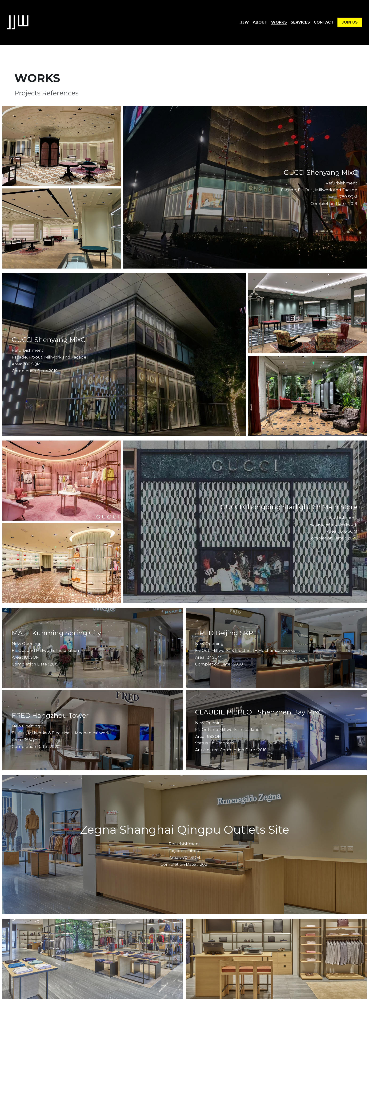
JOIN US (350, 22)
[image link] (17, 22)
